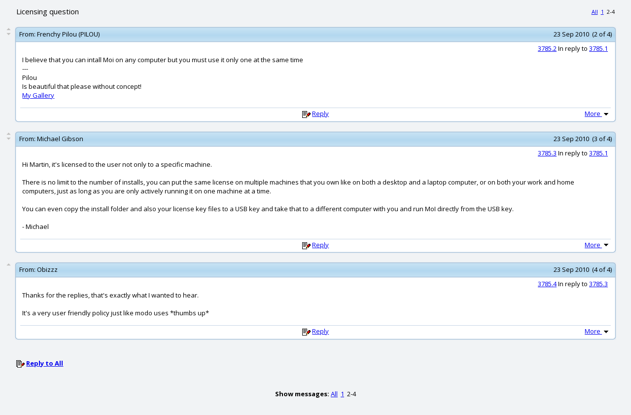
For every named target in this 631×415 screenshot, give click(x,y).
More (597, 113)
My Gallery (38, 95)
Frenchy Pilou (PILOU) (68, 34)
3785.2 (547, 48)
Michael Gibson (60, 138)
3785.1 (598, 48)
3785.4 (547, 283)
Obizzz (47, 269)
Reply (320, 113)
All (595, 11)
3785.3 (547, 153)
